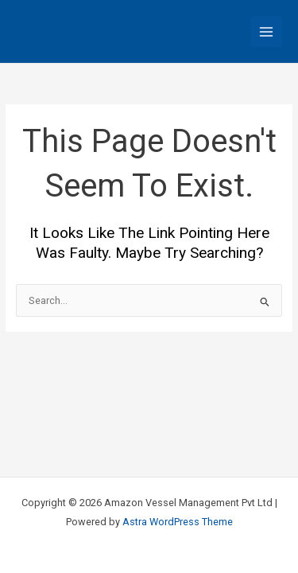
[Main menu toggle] (266, 31)
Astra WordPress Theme (177, 522)
